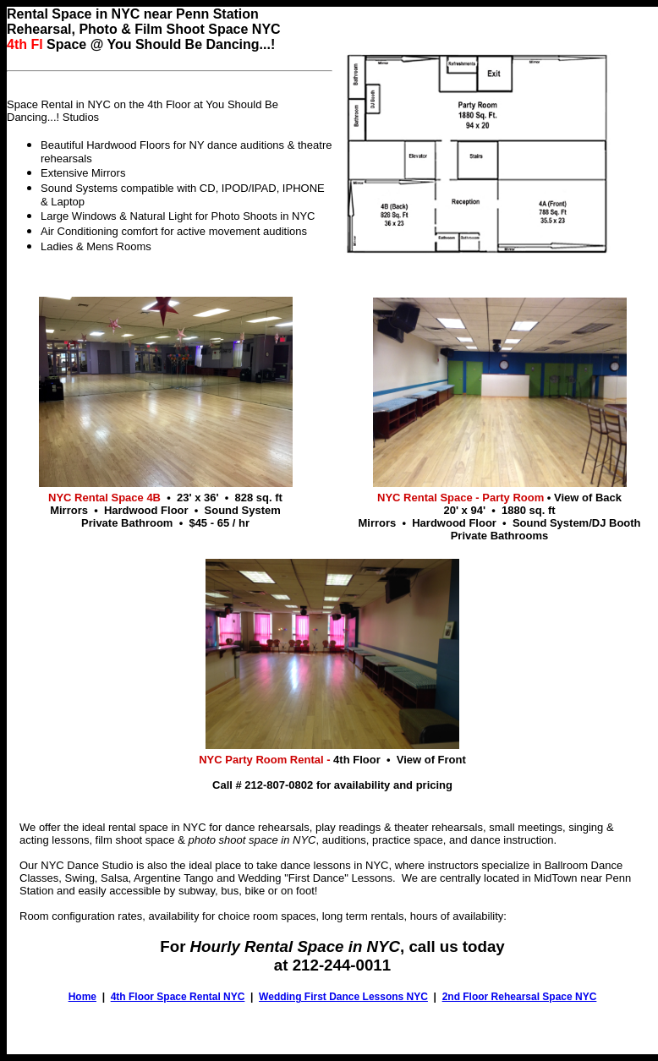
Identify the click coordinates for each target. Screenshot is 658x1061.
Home (82, 997)
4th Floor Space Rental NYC (178, 997)
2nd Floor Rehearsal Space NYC (519, 997)
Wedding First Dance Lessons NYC (343, 997)
